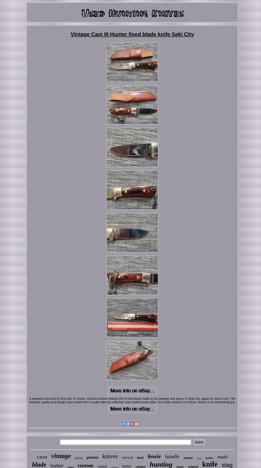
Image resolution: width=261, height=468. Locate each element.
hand (199, 458)
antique (188, 457)
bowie (154, 456)
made (223, 456)
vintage (61, 455)
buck (140, 457)
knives (110, 456)
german (92, 457)
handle (172, 456)
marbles (209, 458)
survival (127, 457)
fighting (79, 458)
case (42, 457)
